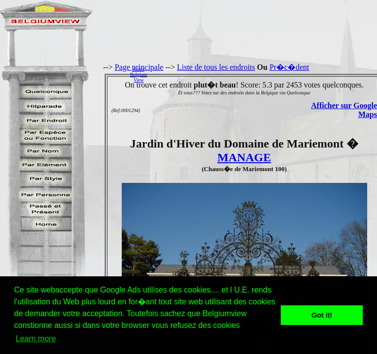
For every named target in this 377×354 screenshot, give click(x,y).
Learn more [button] (36, 338)
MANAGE (244, 157)
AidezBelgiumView (138, 74)
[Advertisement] (265, 74)
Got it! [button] (322, 315)
